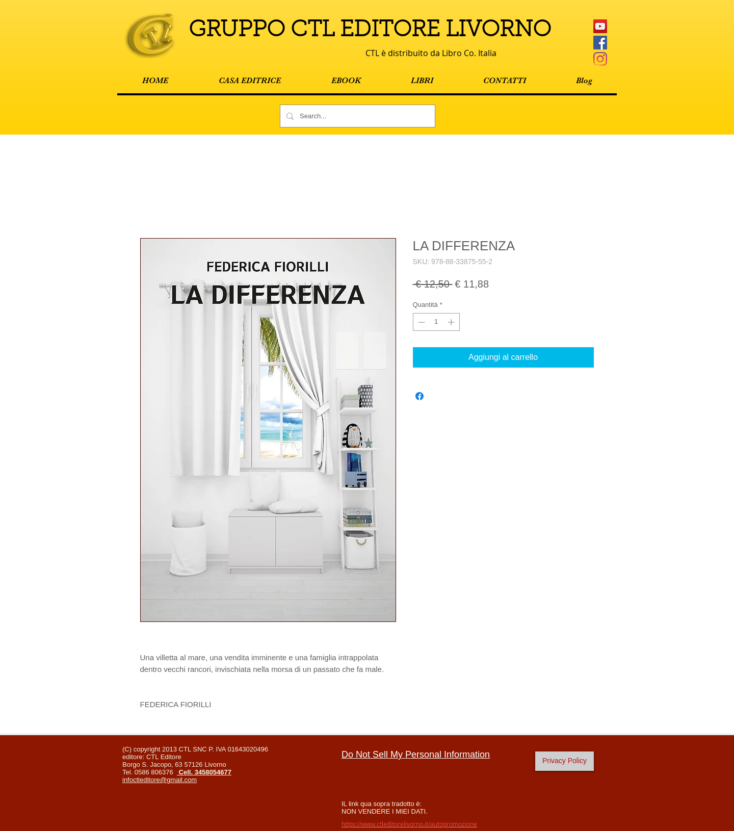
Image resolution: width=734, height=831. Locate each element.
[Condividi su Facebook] (419, 396)
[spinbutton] (436, 322)
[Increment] (452, 322)
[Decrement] (420, 322)
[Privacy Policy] (564, 761)
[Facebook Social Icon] (600, 42)
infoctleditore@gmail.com (159, 780)
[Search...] (356, 116)
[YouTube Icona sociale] (600, 26)
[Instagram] (600, 59)
